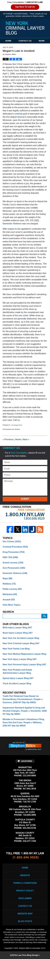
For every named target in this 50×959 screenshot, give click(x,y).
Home (8, 41)
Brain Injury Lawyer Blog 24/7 (18, 633)
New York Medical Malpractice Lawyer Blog (24, 654)
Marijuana (10, 594)
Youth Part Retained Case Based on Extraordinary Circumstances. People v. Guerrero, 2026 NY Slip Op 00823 (23, 699)
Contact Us (25, 41)
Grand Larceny (13, 562)
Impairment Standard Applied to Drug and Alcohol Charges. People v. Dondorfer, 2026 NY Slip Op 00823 (25, 711)
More (42, 41)
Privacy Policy (25, 891)
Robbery (9, 584)
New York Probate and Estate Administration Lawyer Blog (17, 671)
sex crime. (23, 315)
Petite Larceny (12, 589)
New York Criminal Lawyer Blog (25, 28)
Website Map (25, 914)
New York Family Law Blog (16, 649)
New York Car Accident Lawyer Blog (21, 638)
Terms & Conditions (25, 883)
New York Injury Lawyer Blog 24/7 (20, 659)
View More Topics (12, 605)
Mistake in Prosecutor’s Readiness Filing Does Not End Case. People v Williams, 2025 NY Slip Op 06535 (23, 722)
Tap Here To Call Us (25, 7)
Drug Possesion (14, 552)
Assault (9, 599)
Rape (7, 578)
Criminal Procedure (15, 547)
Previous (8, 439)
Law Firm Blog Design (24, 955)
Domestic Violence (12, 223)
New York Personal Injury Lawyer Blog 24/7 (24, 664)
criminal (18, 114)
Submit (25, 499)
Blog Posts (25, 921)
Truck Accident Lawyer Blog (17, 683)
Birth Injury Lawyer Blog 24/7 (17, 627)
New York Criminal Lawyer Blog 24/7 (21, 643)
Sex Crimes (12, 541)
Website (25, 875)
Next (26, 439)
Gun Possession (14, 568)
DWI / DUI (10, 557)
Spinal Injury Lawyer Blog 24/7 (18, 678)
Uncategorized (16, 425)
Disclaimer (25, 898)
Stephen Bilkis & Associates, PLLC (32, 948)
